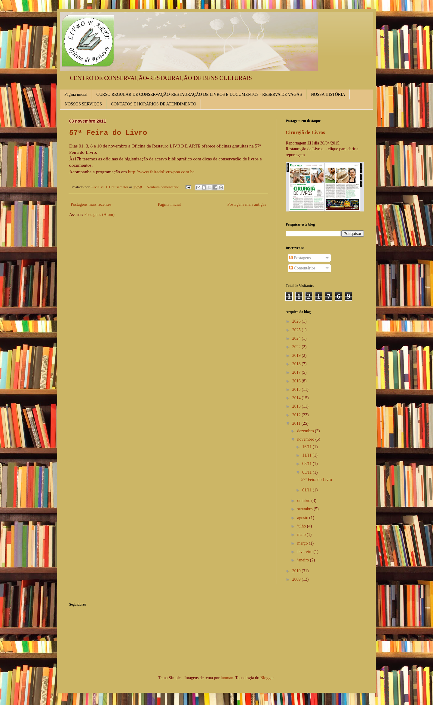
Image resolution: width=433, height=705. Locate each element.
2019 (297, 355)
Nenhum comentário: (163, 187)
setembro (305, 509)
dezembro (306, 431)
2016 (297, 381)
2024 (297, 338)
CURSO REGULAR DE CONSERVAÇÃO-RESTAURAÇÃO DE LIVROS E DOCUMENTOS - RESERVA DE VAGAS (199, 94)
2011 (297, 423)
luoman (227, 678)
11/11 (307, 455)
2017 (297, 372)
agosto (303, 517)
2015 (297, 389)
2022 (297, 347)
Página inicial (76, 94)
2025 (297, 330)
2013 (297, 406)
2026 (297, 321)
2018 (297, 364)
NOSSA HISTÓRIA (328, 94)
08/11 (307, 463)
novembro (306, 439)
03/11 (307, 472)
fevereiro (305, 551)
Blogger (266, 678)
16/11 (307, 447)
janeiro (303, 560)
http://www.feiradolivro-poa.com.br (161, 171)
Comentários (302, 268)
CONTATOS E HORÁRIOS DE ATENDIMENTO (153, 104)
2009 (297, 579)
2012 (297, 415)
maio (302, 534)
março (303, 543)
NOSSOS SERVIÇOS (83, 104)
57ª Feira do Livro (108, 133)
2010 (297, 571)
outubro (304, 500)
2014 (297, 398)
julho (302, 526)
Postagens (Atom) (99, 214)
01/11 (307, 490)
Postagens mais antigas (246, 204)
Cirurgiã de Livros (305, 132)
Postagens (300, 258)
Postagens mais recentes (91, 204)
